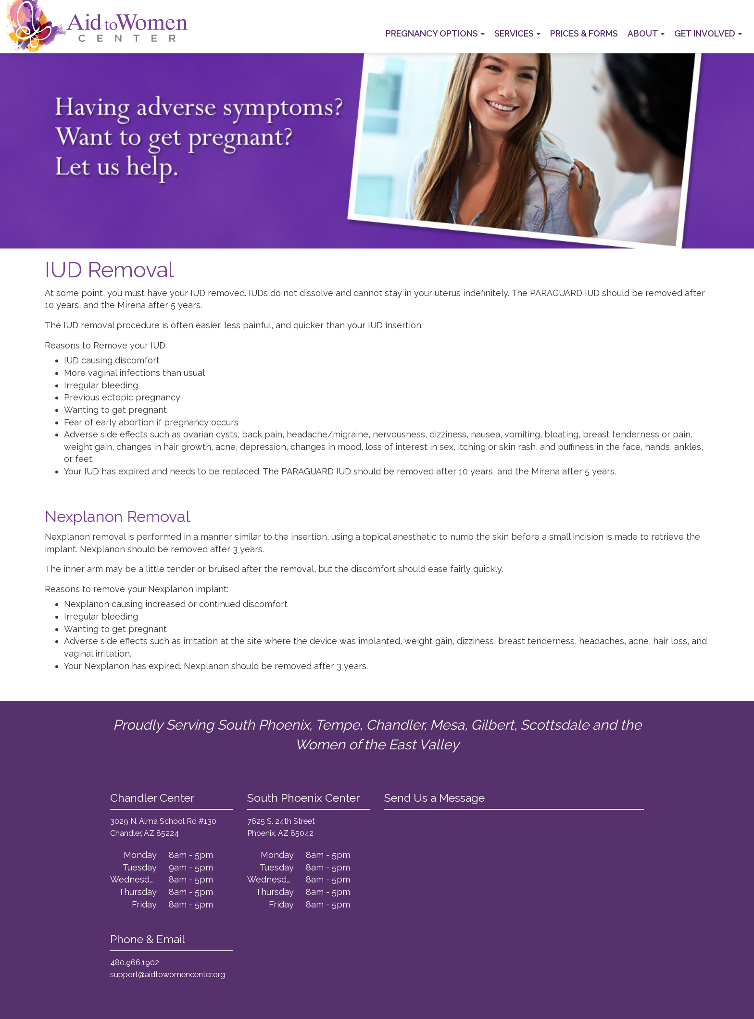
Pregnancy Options (435, 33)
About (646, 33)
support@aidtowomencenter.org (167, 974)
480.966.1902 (134, 962)
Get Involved (708, 33)
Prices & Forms (584, 33)
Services (517, 33)
